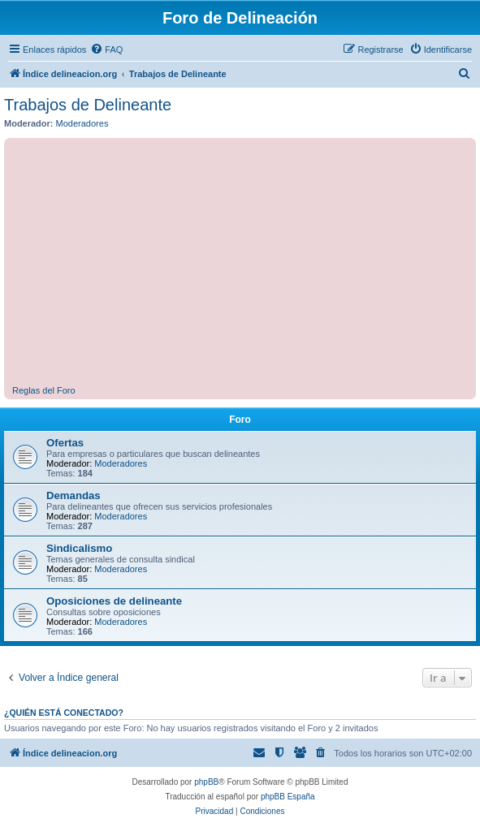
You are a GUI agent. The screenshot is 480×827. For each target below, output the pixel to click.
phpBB (206, 781)
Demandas (73, 495)
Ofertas (65, 443)
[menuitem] (106, 49)
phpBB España (288, 796)
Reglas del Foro (44, 390)
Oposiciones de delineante (114, 601)
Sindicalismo (79, 548)
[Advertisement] (245, 263)
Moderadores (82, 123)
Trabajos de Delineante (87, 105)
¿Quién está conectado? (63, 712)
